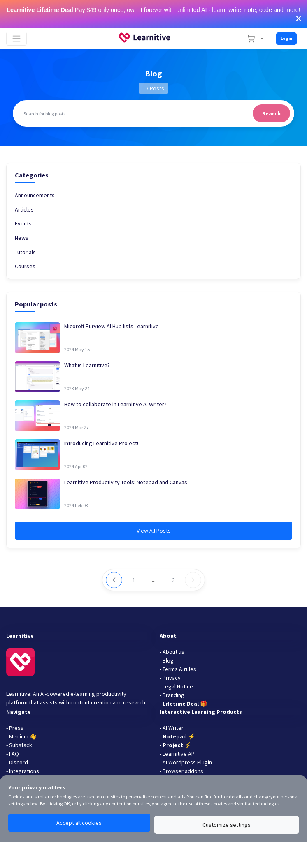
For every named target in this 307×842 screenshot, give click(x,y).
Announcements (35, 195)
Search (271, 113)
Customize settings (226, 824)
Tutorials (25, 252)
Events (23, 223)
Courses (25, 266)
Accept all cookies (79, 822)
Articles (24, 209)
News (21, 238)
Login (286, 38)
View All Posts (154, 530)
